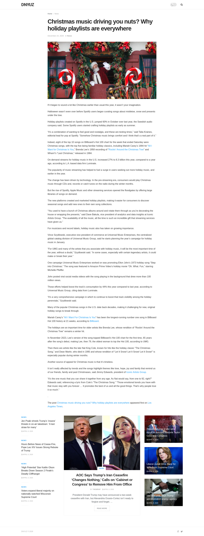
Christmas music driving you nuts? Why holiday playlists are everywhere (93, 403)
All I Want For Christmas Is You (79, 317)
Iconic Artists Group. (136, 372)
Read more (102, 508)
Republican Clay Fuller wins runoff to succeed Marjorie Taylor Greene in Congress (163, 432)
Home (50, 14)
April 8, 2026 (108, 489)
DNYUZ (27, 5)
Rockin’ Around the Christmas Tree (126, 149)
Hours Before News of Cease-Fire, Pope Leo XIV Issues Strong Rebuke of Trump (39, 447)
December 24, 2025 (56, 36)
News (57, 14)
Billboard (94, 321)
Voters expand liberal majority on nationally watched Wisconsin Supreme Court (37, 493)
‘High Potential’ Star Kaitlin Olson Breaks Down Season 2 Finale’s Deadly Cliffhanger (37, 470)
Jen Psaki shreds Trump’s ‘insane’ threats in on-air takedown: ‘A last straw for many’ (38, 424)
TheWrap (97, 489)
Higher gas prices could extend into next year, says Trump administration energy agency (162, 495)
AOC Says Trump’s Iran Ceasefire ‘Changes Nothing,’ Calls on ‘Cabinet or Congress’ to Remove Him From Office (102, 479)
